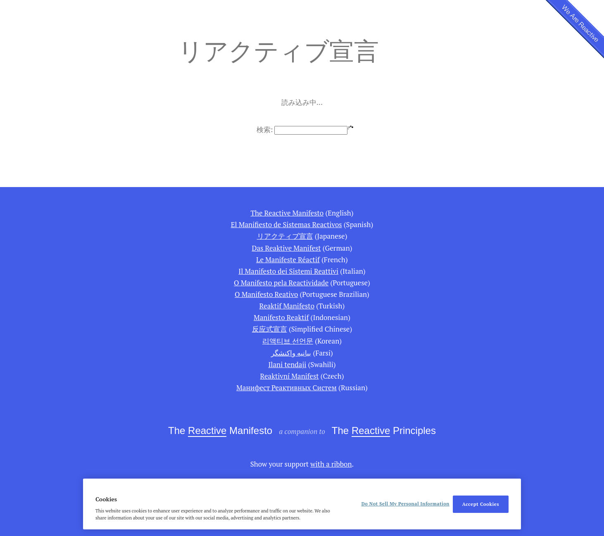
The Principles (384, 431)
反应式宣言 (269, 329)
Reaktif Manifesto (286, 306)
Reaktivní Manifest (289, 376)
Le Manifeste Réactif (288, 259)
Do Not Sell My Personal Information (405, 504)
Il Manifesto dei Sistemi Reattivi (288, 271)
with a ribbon (331, 464)
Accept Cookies (480, 504)
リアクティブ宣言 (285, 236)
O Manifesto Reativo (266, 294)
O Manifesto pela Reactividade (281, 282)
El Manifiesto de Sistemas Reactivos (286, 224)
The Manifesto (220, 431)
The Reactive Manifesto (286, 213)
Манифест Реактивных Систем (286, 387)
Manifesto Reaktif (281, 317)
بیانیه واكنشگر (291, 353)
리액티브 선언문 (287, 341)
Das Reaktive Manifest (286, 248)
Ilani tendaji (287, 364)
